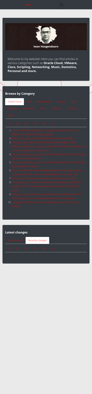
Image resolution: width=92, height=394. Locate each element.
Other (11, 115)
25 (17, 123)
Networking (29, 108)
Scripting (12, 108)
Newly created (15, 240)
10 (9, 123)
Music (43, 108)
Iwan (28, 4)
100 (35, 123)
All (53, 123)
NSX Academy (44, 101)
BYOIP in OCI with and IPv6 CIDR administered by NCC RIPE (42, 138)
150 (44, 123)
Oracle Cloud (14, 101)
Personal (72, 108)
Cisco (73, 101)
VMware (61, 101)
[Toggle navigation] (61, 4)
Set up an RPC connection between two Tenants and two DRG (44, 178)
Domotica (57, 108)
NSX (29, 101)
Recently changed (37, 240)
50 (25, 123)
